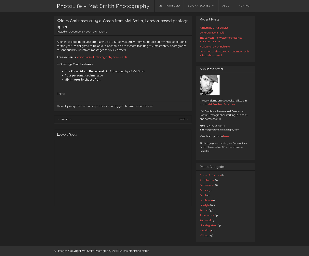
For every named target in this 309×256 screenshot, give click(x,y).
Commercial (207, 185)
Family (204, 190)
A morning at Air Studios (214, 27)
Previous (64, 119)
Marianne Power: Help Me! (215, 46)
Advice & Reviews (210, 175)
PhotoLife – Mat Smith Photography (103, 6)
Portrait (204, 210)
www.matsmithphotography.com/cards (102, 57)
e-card (140, 106)
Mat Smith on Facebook (221, 104)
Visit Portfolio (169, 6)
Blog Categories (199, 6)
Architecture (207, 180)
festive (149, 106)
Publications (207, 215)
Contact (245, 6)
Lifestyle (104, 106)
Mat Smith (102, 31)
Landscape (92, 106)
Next (184, 119)
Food (203, 195)
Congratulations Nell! (212, 32)
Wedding (205, 230)
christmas (129, 106)
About (226, 6)
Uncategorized (208, 225)
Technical (205, 220)
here (226, 136)
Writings (205, 235)
